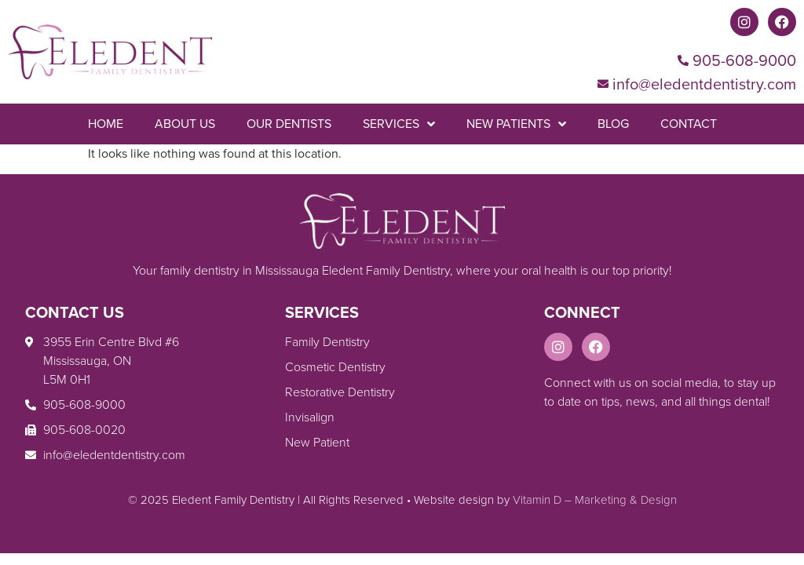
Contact (688, 124)
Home (105, 124)
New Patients (516, 124)
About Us (185, 124)
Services (399, 124)
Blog (613, 124)
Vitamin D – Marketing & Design (595, 499)
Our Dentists (289, 124)
